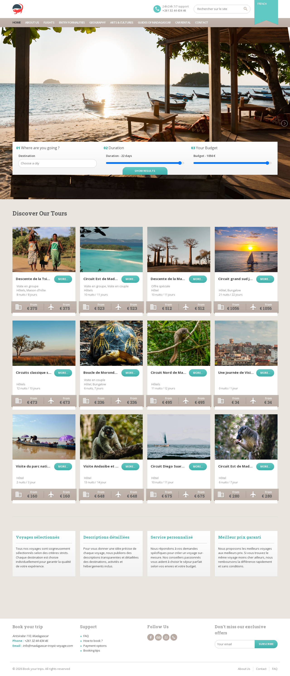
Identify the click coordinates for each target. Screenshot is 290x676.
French (262, 4)
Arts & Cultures (121, 22)
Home (16, 22)
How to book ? (93, 641)
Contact (201, 22)
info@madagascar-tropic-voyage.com (48, 646)
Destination (27, 156)
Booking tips (91, 650)
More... (63, 279)
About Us (32, 22)
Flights (49, 22)
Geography (97, 22)
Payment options (95, 646)
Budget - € (204, 156)
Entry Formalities (72, 22)
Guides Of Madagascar (154, 22)
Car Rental (183, 22)
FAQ (86, 636)
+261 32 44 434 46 (174, 10)
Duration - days (119, 156)
